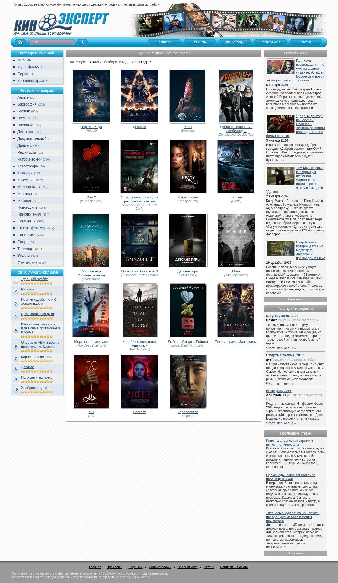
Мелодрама (27, 187)
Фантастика (27, 262)
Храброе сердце (34, 388)
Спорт (22, 242)
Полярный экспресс (37, 377)
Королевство (188, 412)
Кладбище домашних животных (139, 344)
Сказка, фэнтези (31, 228)
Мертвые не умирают (91, 342)
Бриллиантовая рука (37, 314)
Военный (25, 125)
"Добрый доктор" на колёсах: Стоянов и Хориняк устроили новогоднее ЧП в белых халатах (295, 126)
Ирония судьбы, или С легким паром (39, 302)
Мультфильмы (29, 67)
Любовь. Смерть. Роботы (188, 342)
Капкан (236, 197)
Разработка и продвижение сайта (143, 573)
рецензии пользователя (295, 320)
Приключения (29, 214)
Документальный (32, 138)
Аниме (23, 97)
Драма (23, 145)
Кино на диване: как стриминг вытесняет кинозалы (289, 443)
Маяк (236, 271)
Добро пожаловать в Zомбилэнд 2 (236, 129)
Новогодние (27, 207)
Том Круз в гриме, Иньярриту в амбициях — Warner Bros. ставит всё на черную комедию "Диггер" (295, 180)
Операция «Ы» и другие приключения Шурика (40, 344)
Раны (188, 127)
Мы (91, 412)
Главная (95, 567)
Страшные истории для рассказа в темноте (139, 199)
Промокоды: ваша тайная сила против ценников (290, 477)
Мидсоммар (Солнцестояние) (91, 273)
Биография (26, 104)
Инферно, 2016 (279, 391)
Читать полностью (279, 348)
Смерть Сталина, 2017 (285, 355)
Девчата (27, 367)
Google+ (146, 577)
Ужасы (23, 255)
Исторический (29, 159)
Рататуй (27, 289)
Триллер (24, 249)
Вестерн (24, 118)
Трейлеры (114, 567)
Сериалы (25, 74)
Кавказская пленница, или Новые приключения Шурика (40, 328)
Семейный (26, 221)
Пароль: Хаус (91, 127)
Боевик (23, 111)
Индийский (26, 152)
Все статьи (296, 553)
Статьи (209, 567)
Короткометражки (32, 81)
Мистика (24, 194)
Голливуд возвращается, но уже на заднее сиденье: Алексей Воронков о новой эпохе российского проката (295, 70)
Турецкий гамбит (34, 279)
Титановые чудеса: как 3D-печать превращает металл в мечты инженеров (293, 517)
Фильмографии (160, 567)
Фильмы (24, 60)
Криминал (26, 180)
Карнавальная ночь (36, 357)
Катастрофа (27, 166)
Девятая (139, 127)
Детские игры (187, 271)
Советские (26, 235)
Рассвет (139, 412)
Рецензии (136, 567)
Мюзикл (24, 200)
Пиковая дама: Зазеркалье (236, 342)
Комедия (24, 173)
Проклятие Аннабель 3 (139, 271)
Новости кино (188, 567)
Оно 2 (91, 197)
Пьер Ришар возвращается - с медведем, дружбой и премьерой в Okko (310, 250)
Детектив (25, 132)
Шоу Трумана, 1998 (282, 316)
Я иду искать (188, 197)
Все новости (296, 299)
